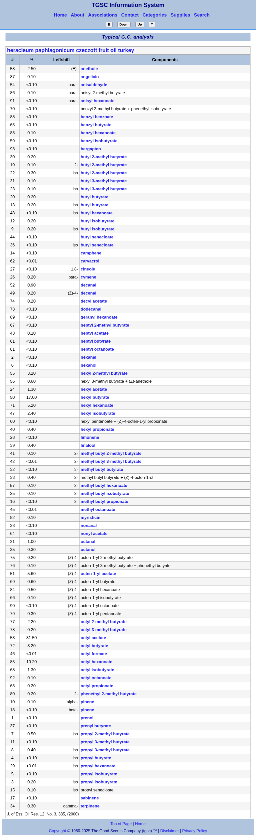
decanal (88, 285)
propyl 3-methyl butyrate (105, 742)
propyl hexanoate (98, 766)
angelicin (90, 76)
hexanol (88, 365)
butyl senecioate (97, 237)
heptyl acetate (95, 333)
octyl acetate (93, 637)
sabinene (90, 798)
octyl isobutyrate (97, 669)
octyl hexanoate (96, 661)
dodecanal (91, 309)
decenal (88, 293)
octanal (88, 541)
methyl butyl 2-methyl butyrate (111, 453)
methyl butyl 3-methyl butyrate (111, 461)
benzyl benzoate (97, 116)
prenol (87, 718)
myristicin (90, 517)
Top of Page (121, 824)
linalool (88, 445)
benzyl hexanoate (98, 132)
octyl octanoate (96, 677)
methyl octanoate (98, 509)
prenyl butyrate (96, 726)
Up (140, 24)
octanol (88, 549)
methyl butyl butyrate (102, 469)
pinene (87, 702)
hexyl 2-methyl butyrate (104, 373)
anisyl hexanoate (97, 100)
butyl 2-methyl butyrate (104, 157)
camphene (91, 253)
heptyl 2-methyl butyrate (105, 325)
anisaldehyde (94, 84)
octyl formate (94, 653)
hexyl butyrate (95, 397)
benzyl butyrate (96, 124)
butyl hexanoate (97, 213)
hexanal (88, 357)
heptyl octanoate (97, 349)
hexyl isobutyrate (98, 413)
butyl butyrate (94, 197)
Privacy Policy (194, 831)
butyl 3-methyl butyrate (104, 181)
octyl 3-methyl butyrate (104, 629)
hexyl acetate (94, 389)
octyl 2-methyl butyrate (104, 621)
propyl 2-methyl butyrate (105, 734)
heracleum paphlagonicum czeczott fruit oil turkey (70, 50)
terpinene (90, 806)
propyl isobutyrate (99, 774)
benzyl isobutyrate (99, 140)
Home (140, 824)
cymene (88, 277)
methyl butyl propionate (104, 501)
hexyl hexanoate (97, 405)
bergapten (91, 149)
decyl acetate (94, 301)
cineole (88, 269)
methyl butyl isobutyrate (105, 493)
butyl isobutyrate (97, 221)
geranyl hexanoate (99, 317)
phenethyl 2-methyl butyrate (109, 693)
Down (124, 24)
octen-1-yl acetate (98, 573)
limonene (90, 437)
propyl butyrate (96, 758)
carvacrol (90, 261)
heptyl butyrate (96, 341)
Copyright (57, 831)
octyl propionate (97, 685)
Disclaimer (169, 831)
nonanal (89, 525)
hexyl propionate (97, 429)
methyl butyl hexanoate (104, 485)
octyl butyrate (94, 645)
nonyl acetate (94, 533)
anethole (89, 68)
